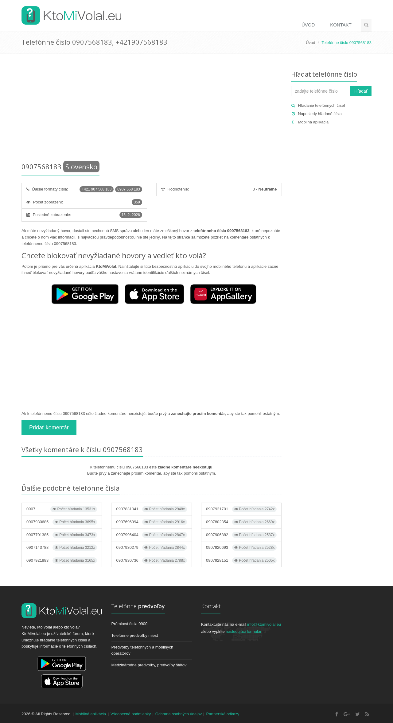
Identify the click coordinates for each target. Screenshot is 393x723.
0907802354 (241, 522)
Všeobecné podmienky (131, 714)
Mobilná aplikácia (313, 122)
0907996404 (151, 535)
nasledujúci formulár (243, 631)
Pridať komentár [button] (49, 427)
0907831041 (151, 509)
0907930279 (151, 547)
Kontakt (341, 24)
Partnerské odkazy (222, 714)
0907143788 (61, 547)
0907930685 (61, 522)
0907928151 (241, 560)
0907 (61, 509)
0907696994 (151, 522)
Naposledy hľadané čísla (320, 113)
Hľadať (361, 91)
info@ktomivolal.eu (264, 624)
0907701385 (61, 535)
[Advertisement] (151, 109)
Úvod (308, 24)
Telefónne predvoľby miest (134, 635)
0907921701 (241, 509)
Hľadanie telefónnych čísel (321, 105)
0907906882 (241, 535)
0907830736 (151, 560)
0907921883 (61, 560)
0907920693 (241, 547)
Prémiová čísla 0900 (129, 623)
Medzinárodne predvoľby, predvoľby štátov (149, 665)
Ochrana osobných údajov (178, 714)
